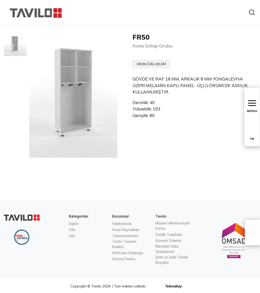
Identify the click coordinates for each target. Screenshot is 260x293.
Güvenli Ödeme (168, 240)
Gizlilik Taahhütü (168, 234)
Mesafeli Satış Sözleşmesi (166, 249)
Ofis (72, 229)
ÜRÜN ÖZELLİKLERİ (151, 64)
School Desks (123, 259)
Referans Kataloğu (127, 253)
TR (252, 139)
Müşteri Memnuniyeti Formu (172, 226)
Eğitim (73, 223)
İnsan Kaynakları (125, 229)
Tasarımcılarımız (125, 236)
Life (72, 236)
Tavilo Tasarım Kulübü (124, 244)
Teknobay (173, 286)
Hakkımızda (122, 223)
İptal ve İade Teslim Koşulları (171, 260)
